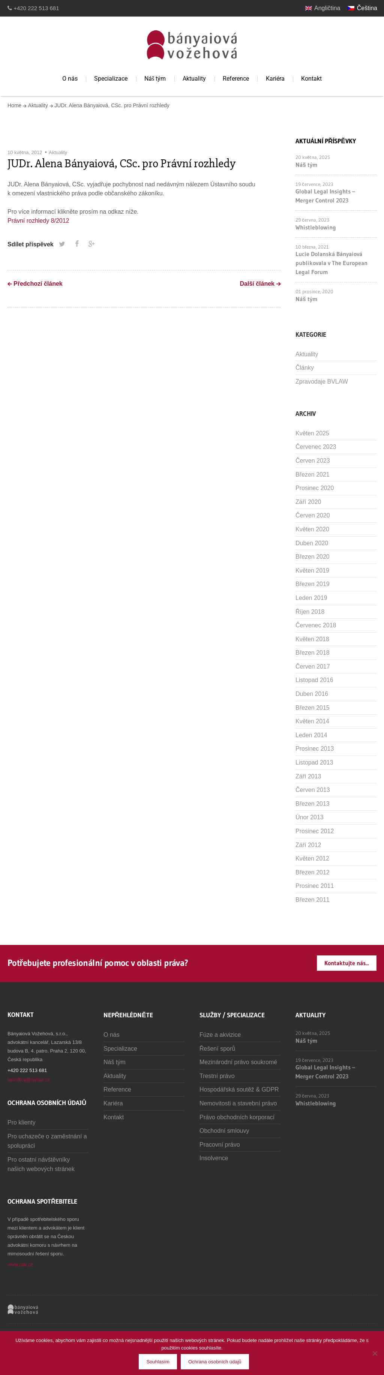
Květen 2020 (312, 529)
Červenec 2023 (316, 447)
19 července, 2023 (314, 184)
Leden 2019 (311, 598)
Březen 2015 (313, 708)
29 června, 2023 (312, 220)
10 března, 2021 (312, 247)
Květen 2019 (312, 570)
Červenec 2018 (316, 625)
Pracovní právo (220, 1144)
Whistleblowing (316, 227)
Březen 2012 (313, 872)
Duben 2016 (312, 694)
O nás (70, 78)
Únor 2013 (310, 817)
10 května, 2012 (25, 152)
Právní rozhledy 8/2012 (38, 220)
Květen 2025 (312, 433)
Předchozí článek (38, 283)
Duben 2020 (312, 543)
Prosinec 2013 (315, 748)
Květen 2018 (312, 639)
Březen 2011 (313, 900)
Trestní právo (217, 1076)
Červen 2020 (313, 515)
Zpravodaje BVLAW (322, 381)
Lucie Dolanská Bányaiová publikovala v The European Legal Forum (332, 263)
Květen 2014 (312, 721)
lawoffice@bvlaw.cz (29, 1080)
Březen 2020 (313, 556)
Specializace (111, 78)
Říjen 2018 (310, 612)
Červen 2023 (313, 460)
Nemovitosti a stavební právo (238, 1103)
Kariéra (275, 78)
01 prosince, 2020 (314, 291)
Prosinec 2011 (315, 886)
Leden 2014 (311, 735)
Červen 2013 (313, 790)
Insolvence (214, 1158)
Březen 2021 (313, 474)
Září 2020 (308, 502)
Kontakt (311, 78)
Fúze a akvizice (220, 1035)
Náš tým (155, 78)
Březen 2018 (313, 652)
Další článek (257, 283)
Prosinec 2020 (315, 488)
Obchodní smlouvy (224, 1131)
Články (305, 367)
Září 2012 (308, 845)
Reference (236, 78)
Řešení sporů (217, 1048)
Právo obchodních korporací (237, 1117)
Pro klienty (22, 1122)
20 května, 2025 (313, 157)
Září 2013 (308, 776)
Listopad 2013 (314, 762)
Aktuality (194, 78)
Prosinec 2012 (315, 831)
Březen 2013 (313, 804)
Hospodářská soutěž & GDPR (239, 1089)
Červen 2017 (313, 666)
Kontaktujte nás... (346, 963)
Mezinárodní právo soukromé (238, 1062)
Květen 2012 (312, 858)
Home (14, 105)
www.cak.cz (20, 1264)
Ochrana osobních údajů (215, 1362)
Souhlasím (157, 1362)
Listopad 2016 (314, 680)
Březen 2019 (313, 584)
